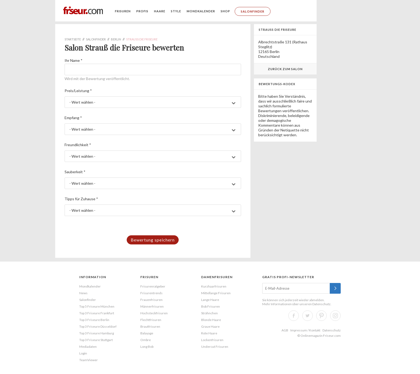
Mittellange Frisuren (216, 293)
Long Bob (146, 347)
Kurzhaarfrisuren (213, 286)
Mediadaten (88, 347)
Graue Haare (210, 326)
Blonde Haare (211, 320)
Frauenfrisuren (151, 300)
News (83, 293)
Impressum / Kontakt (305, 330)
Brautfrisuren (150, 326)
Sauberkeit (75, 171)
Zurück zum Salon (285, 69)
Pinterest (321, 315)
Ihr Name (73, 60)
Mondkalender (201, 11)
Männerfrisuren (152, 306)
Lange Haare (210, 300)
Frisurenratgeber (152, 286)
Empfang (73, 117)
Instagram (335, 315)
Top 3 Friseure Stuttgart (96, 340)
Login (83, 353)
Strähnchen (209, 313)
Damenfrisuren (216, 277)
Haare (159, 11)
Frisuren (123, 11)
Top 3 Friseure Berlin (94, 320)
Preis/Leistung (78, 90)
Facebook (293, 315)
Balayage (146, 333)
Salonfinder (252, 11)
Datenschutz (321, 304)
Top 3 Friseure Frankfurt (96, 313)
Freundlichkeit (78, 144)
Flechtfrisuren (150, 320)
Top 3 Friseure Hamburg (96, 333)
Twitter (307, 315)
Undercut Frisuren (214, 347)
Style (176, 11)
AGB (285, 330)
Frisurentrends (151, 293)
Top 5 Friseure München (96, 306)
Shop (225, 11)
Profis (142, 11)
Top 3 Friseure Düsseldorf (98, 326)
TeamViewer (88, 360)
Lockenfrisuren (212, 340)
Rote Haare (209, 333)
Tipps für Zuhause (81, 199)
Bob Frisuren (210, 306)
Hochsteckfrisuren (154, 313)
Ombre (145, 340)
